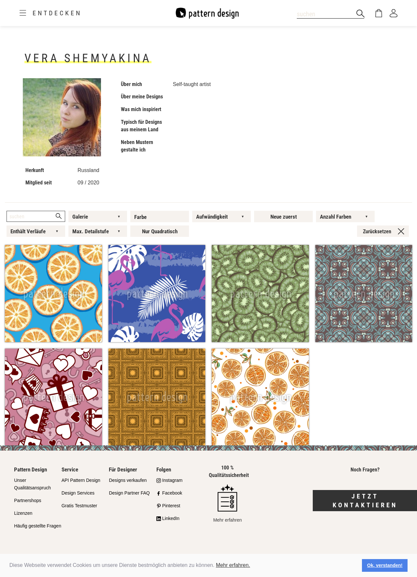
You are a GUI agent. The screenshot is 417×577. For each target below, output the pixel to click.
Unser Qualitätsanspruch (32, 484)
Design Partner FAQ (129, 493)
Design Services (78, 493)
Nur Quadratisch (160, 231)
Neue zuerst (283, 216)
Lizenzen (23, 513)
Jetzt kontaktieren (365, 500)
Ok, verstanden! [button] (385, 565)
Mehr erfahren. (233, 565)
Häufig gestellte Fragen (37, 525)
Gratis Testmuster (79, 505)
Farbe (140, 217)
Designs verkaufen (128, 480)
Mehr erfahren (227, 503)
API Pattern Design (81, 480)
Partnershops (27, 500)
